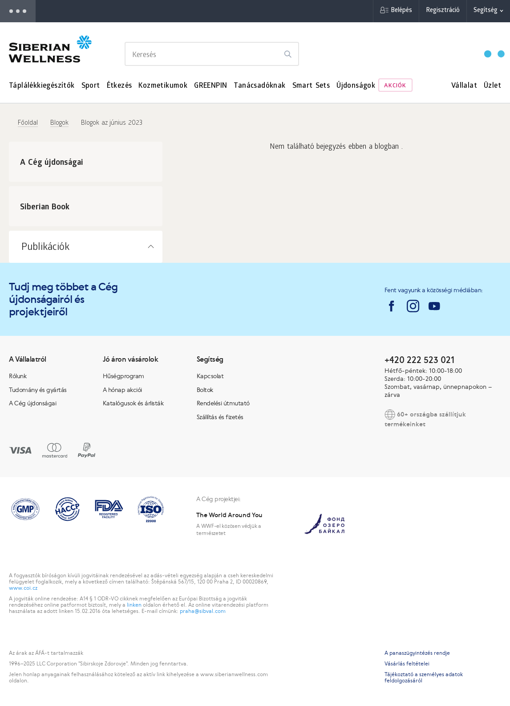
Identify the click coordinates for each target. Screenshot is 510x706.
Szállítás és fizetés (220, 417)
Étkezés (119, 86)
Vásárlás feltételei (407, 664)
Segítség (486, 11)
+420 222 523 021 (419, 360)
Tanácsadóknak (259, 86)
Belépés (401, 11)
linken (134, 604)
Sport (90, 86)
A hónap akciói (122, 390)
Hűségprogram (123, 376)
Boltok (205, 390)
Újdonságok (355, 86)
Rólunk (17, 376)
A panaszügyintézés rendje (417, 653)
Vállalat (464, 86)
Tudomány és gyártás (38, 390)
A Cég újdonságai (32, 403)
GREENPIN (210, 86)
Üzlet (492, 86)
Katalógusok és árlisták (133, 403)
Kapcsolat (210, 376)
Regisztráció (443, 11)
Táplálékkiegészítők (42, 86)
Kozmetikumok (162, 86)
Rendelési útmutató (223, 403)
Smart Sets (311, 86)
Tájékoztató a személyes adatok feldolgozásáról (424, 677)
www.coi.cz (23, 588)
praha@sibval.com (203, 611)
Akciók (395, 86)
